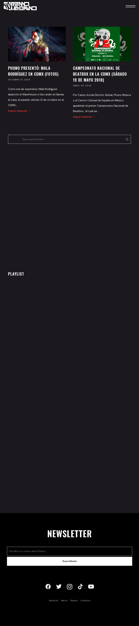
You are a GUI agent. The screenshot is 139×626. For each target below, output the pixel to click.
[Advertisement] (35, 206)
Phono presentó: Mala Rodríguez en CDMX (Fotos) (33, 71)
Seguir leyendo (18, 110)
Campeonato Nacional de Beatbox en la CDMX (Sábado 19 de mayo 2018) (100, 74)
